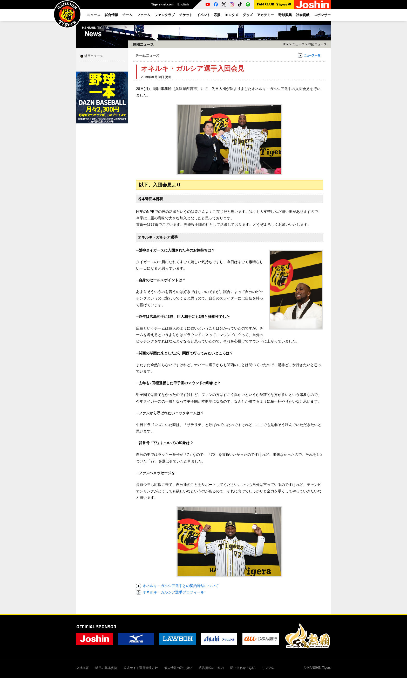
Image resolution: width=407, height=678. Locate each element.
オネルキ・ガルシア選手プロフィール (173, 592)
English (183, 4)
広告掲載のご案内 (211, 668)
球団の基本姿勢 (106, 668)
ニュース (298, 44)
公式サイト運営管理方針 (141, 668)
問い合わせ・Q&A (242, 668)
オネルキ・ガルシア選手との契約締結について (181, 586)
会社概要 (82, 668)
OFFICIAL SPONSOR (96, 626)
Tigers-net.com (162, 4)
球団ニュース (93, 56)
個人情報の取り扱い (178, 668)
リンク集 (268, 668)
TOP (285, 44)
